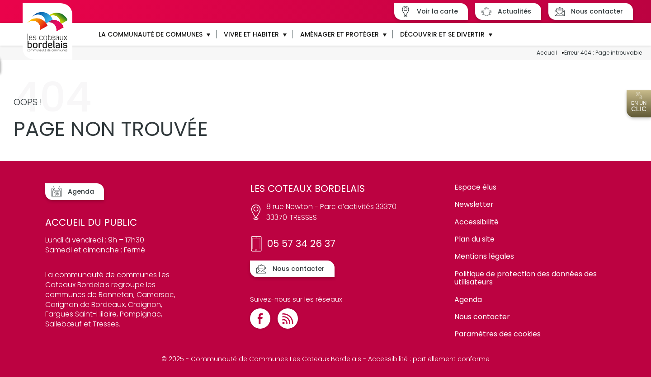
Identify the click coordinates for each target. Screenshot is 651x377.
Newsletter (474, 204)
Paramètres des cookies (497, 334)
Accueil (547, 53)
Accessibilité (476, 222)
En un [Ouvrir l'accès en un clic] (638, 102)
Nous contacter (482, 317)
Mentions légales (484, 256)
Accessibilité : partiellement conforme (429, 358)
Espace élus (475, 187)
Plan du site (474, 239)
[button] (154, 34)
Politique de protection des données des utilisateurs (525, 278)
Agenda (468, 299)
